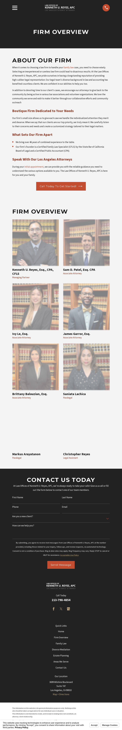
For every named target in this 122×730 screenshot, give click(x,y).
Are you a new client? (22, 516)
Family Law (61, 643)
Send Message (61, 564)
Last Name (67, 497)
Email (64, 506)
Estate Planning (61, 655)
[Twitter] (61, 609)
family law (69, 67)
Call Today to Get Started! (61, 186)
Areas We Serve (61, 661)
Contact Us (61, 667)
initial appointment (34, 166)
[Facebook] (53, 609)
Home (61, 631)
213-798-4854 (61, 600)
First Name (17, 497)
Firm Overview (61, 637)
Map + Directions (61, 694)
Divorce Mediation (61, 649)
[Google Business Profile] (68, 609)
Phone (15, 506)
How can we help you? (23, 525)
